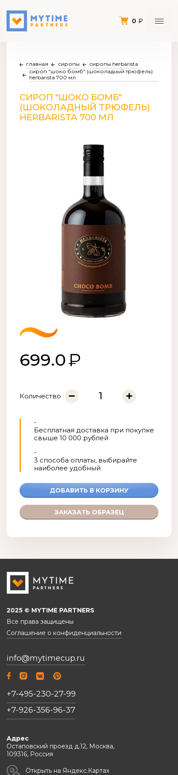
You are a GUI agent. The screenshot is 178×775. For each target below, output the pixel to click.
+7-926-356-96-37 (41, 710)
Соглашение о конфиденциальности (64, 633)
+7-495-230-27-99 (41, 694)
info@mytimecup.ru (46, 658)
